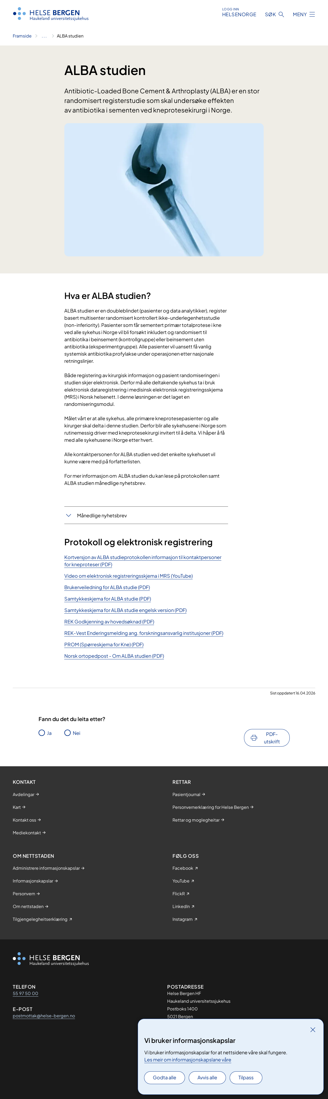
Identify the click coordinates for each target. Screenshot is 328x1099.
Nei (76, 733)
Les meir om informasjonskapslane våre (187, 1059)
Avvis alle (207, 1077)
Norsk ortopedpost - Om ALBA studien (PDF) (114, 656)
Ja (49, 733)
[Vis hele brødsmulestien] (44, 36)
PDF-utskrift (272, 737)
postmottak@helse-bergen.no (44, 1015)
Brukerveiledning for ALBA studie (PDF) (107, 587)
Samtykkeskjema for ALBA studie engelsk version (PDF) (125, 610)
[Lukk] (313, 1029)
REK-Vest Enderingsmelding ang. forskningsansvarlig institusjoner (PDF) (143, 633)
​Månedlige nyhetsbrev (102, 515)
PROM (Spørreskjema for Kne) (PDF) (104, 644)
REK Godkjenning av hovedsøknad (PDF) (109, 621)
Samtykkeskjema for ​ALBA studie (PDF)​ (107, 599)
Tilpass (246, 1077)
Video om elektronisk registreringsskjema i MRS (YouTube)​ (128, 576)
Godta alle (164, 1077)
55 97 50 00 (25, 993)
